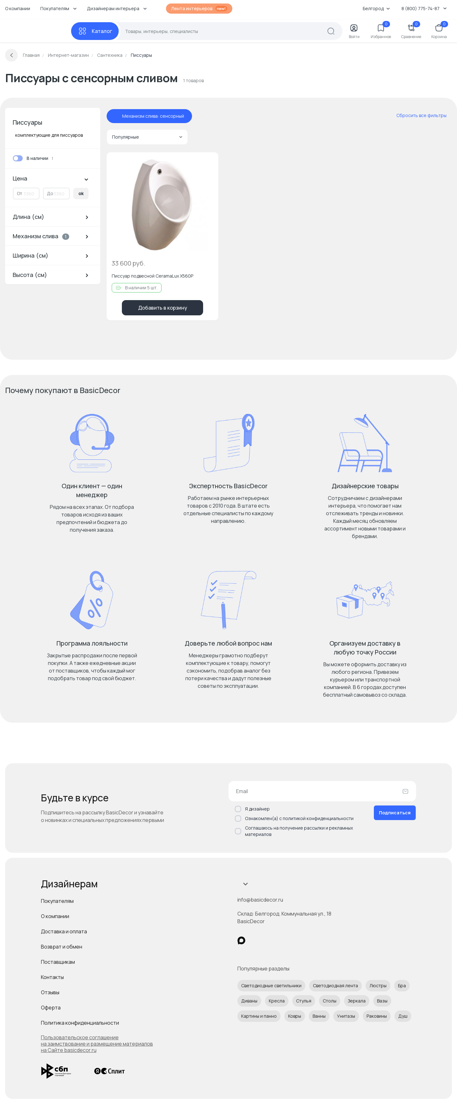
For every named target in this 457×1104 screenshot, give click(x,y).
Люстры (378, 985)
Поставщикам (58, 961)
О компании (17, 8)
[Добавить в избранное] (208, 162)
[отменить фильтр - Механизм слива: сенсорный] (116, 116)
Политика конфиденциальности (80, 1022)
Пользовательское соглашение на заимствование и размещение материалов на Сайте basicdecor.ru (97, 1043)
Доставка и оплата (64, 931)
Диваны (249, 1001)
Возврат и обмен (61, 946)
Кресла (277, 1001)
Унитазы (346, 1016)
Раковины (377, 1016)
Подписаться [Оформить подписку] (395, 813)
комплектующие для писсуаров (49, 135)
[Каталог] (95, 31)
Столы (329, 1001)
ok (81, 193)
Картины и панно (259, 1016)
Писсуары (27, 122)
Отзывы (50, 992)
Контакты (52, 977)
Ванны (319, 1016)
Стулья (303, 1001)
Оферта (51, 1007)
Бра (402, 985)
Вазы (382, 1001)
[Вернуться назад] (11, 55)
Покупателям (57, 900)
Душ (402, 1016)
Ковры (294, 1016)
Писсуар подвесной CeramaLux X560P (152, 276)
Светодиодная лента (335, 985)
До (50, 193)
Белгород (376, 8)
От (19, 193)
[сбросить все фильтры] (417, 115)
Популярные (147, 137)
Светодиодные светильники (271, 985)
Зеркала (357, 1001)
